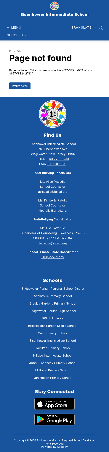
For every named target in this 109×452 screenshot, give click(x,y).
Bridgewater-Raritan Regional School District (52, 288)
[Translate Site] (83, 27)
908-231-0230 (59, 159)
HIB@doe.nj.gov (52, 257)
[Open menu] (13, 27)
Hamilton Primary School (52, 348)
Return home (20, 85)
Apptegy (62, 446)
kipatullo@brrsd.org (53, 210)
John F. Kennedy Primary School (52, 363)
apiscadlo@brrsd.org (52, 192)
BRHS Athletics (52, 318)
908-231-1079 (56, 164)
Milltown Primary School (52, 370)
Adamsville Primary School (53, 296)
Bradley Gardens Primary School (52, 303)
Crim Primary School (53, 333)
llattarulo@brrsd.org (53, 243)
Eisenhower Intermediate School (53, 340)
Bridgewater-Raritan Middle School (52, 326)
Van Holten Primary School (52, 378)
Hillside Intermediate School (52, 355)
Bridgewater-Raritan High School (52, 311)
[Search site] (101, 27)
